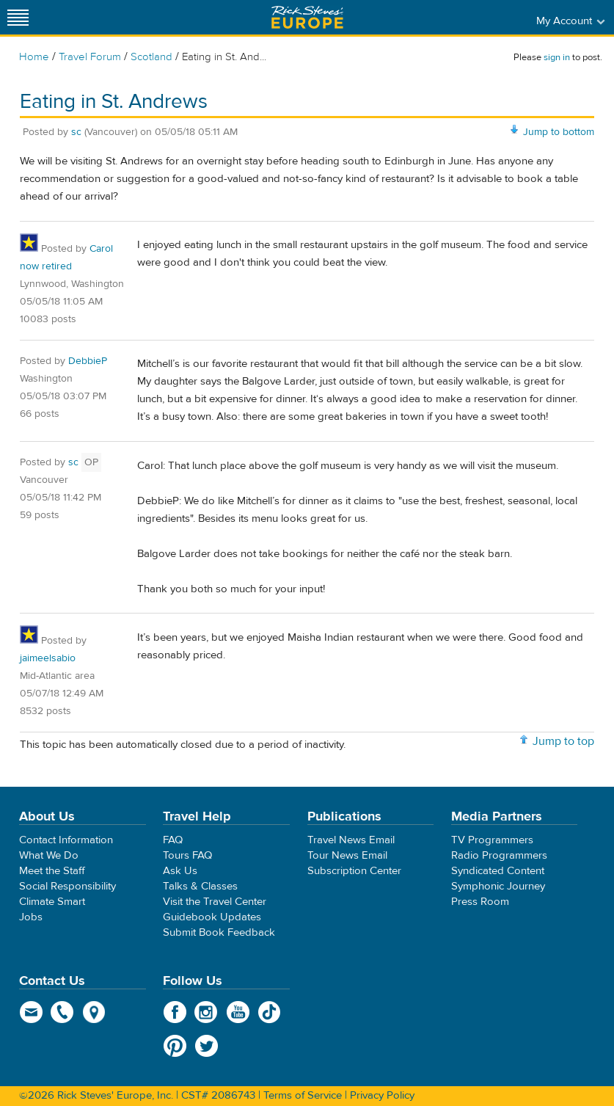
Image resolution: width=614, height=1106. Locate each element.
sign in (557, 57)
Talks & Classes (200, 886)
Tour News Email (347, 855)
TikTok (269, 1012)
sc (76, 132)
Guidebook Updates (212, 917)
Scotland (151, 57)
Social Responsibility (67, 886)
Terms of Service (302, 1095)
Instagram (206, 1012)
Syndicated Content (497, 871)
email (31, 1012)
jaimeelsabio (48, 658)
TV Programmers (492, 840)
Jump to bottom (558, 132)
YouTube (238, 1012)
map (94, 1012)
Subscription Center (354, 871)
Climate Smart (52, 902)
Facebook (175, 1012)
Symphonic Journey (498, 886)
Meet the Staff (52, 871)
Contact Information (66, 840)
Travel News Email (351, 840)
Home (34, 57)
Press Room (480, 902)
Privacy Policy (382, 1095)
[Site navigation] (18, 17)
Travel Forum (90, 57)
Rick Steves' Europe (307, 17)
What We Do (48, 855)
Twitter (206, 1046)
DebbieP (87, 361)
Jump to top (563, 741)
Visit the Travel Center (214, 902)
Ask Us (180, 871)
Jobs (31, 917)
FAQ (173, 840)
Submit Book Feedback (219, 932)
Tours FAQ (187, 855)
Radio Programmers (499, 855)
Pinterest (175, 1046)
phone (63, 1012)
